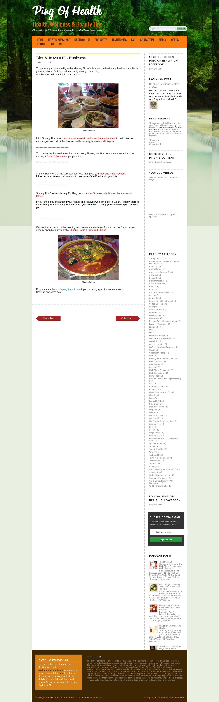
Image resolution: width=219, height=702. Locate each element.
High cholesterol (157, 373)
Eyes (151, 329)
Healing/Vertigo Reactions (161, 358)
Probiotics (154, 435)
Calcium (153, 295)
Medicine (153, 403)
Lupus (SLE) (154, 401)
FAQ (133, 40)
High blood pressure (158, 370)
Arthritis (153, 275)
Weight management (159, 475)
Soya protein (155, 443)
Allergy (152, 266)
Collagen (153, 306)
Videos (174, 40)
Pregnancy (154, 432)
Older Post (126, 318)
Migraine (153, 409)
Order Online (82, 40)
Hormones (154, 375)
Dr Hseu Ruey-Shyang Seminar (163, 321)
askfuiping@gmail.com (68, 289)
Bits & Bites (154, 283)
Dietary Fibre (155, 315)
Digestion (153, 318)
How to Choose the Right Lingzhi (164, 378)
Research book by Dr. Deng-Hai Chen (163, 439)
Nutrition (153, 418)
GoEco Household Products (162, 347)
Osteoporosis (155, 424)
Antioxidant (154, 269)
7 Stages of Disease (158, 258)
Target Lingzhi (155, 449)
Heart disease (156, 361)
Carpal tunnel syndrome (160, 301)
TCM (151, 452)
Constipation (155, 309)
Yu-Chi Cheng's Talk (158, 485)
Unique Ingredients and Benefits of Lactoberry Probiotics (170, 607)
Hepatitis (153, 367)
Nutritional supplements (160, 421)
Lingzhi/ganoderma (158, 392)
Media (162, 40)
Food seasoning (156, 335)
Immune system (157, 386)
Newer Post (48, 318)
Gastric (152, 341)
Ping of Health (155, 68)
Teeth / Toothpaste (158, 457)
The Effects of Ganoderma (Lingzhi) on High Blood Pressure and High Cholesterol (170, 565)
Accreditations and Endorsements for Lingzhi (165, 262)
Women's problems (158, 478)
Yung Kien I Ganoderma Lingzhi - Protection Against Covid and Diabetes (170, 649)
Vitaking (153, 472)
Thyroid (153, 463)
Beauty (152, 277)
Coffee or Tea (155, 303)
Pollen (152, 429)
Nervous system (157, 415)
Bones (152, 286)
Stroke (152, 446)
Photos (41, 44)
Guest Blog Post (156, 352)
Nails (151, 412)
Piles (151, 427)
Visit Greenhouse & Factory (162, 469)
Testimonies (119, 40)
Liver (151, 395)
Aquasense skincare (158, 272)
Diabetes (153, 312)
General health (156, 344)
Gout (151, 349)
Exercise (153, 326)
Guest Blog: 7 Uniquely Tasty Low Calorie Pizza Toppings (169, 586)
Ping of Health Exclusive (160, 162)
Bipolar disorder (157, 280)
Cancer (152, 298)
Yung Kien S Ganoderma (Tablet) (170, 626)
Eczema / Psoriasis (158, 324)
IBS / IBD (153, 383)
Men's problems (157, 406)
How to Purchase (59, 40)
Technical (153, 455)
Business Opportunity (159, 292)
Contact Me (147, 40)
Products (101, 40)
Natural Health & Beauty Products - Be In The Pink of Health (72, 697)
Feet (151, 332)
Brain (152, 289)
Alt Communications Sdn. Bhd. (169, 697)
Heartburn (154, 364)
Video (152, 466)
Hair (151, 355)
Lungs (152, 398)
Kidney (152, 389)
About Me (56, 44)
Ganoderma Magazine (159, 338)
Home (40, 40)
